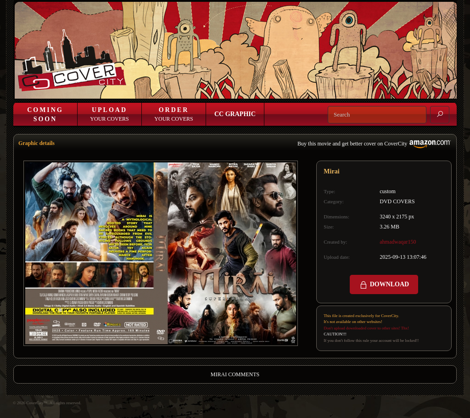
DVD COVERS (397, 201)
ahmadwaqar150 (398, 242)
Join (306, 90)
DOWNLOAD (384, 285)
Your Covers (109, 114)
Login (285, 90)
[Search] (377, 114)
